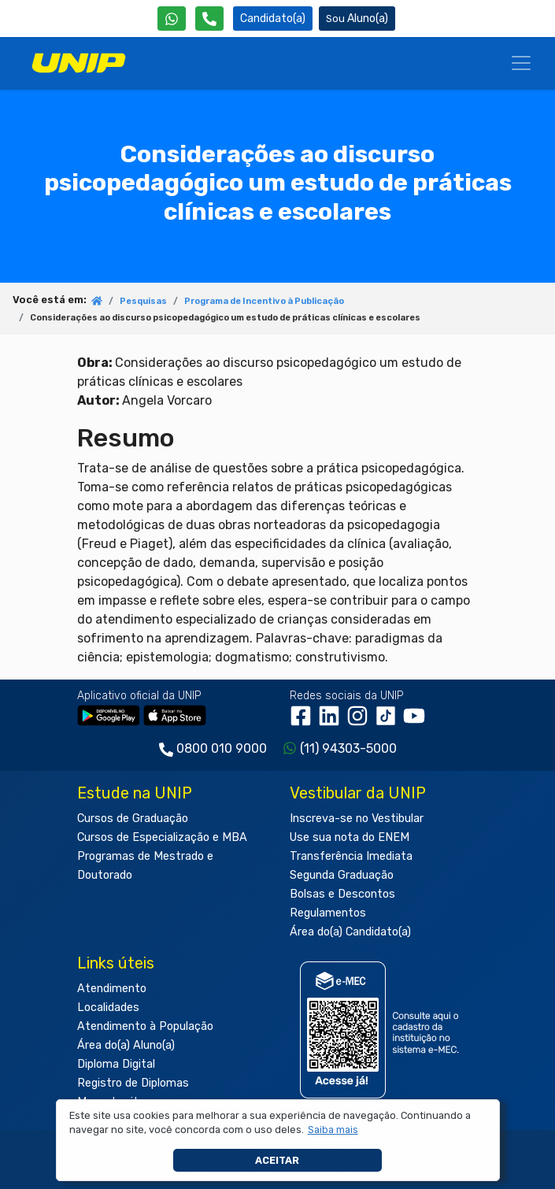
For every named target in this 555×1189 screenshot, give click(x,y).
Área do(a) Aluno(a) (126, 1045)
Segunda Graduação (342, 875)
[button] (332, 1130)
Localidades (108, 1007)
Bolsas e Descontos (342, 894)
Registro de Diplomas (133, 1083)
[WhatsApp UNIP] (171, 18)
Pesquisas (143, 301)
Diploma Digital (116, 1064)
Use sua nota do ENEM (349, 837)
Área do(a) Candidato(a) (350, 932)
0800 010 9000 (221, 748)
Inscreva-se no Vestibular (357, 818)
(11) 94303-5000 (348, 748)
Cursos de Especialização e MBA (162, 837)
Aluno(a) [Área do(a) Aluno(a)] (357, 18)
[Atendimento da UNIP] (209, 18)
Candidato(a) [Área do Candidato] (272, 18)
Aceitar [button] (277, 1160)
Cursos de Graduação (132, 818)
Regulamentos (328, 913)
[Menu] (521, 63)
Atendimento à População (145, 1026)
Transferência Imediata (351, 856)
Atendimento (111, 988)
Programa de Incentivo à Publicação (264, 301)
